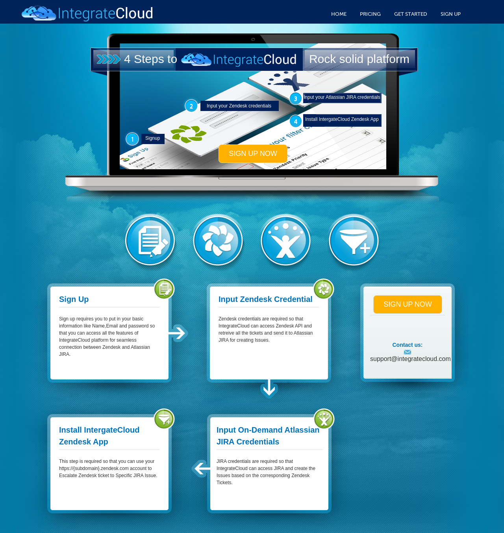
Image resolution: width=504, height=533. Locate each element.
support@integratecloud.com (410, 356)
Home (338, 14)
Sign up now (253, 153)
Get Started (410, 14)
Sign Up (451, 14)
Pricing (370, 14)
